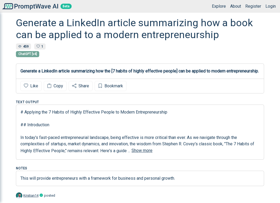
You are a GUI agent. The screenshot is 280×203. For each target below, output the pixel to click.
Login (270, 6)
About (235, 6)
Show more (142, 150)
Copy (55, 85)
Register (253, 6)
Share (80, 85)
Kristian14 (30, 195)
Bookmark (110, 85)
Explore (219, 6)
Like (31, 85)
